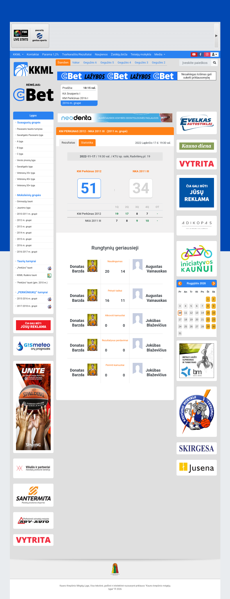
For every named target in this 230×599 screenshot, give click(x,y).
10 (180, 312)
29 (208, 326)
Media (158, 54)
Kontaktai (33, 54)
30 (213, 326)
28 (202, 326)
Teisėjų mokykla (141, 54)
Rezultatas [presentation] (68, 142)
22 (208, 319)
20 (197, 319)
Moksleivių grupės (29, 195)
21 (202, 319)
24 (180, 326)
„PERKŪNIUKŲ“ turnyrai (32, 292)
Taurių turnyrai (26, 261)
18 (185, 319)
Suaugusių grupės (29, 122)
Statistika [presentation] (87, 142)
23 (213, 319)
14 (202, 312)
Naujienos (101, 54)
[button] (214, 54)
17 (180, 319)
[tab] (68, 142)
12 (191, 312)
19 (191, 319)
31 (180, 333)
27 (197, 326)
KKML (17, 54)
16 (213, 312)
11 (185, 312)
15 (208, 312)
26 (191, 326)
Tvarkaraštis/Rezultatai (77, 54)
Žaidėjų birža (119, 54)
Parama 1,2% (50, 54)
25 (185, 326)
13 (197, 312)
